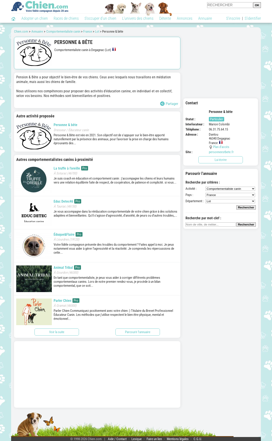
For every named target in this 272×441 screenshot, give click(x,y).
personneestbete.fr (221, 152)
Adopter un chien (34, 18)
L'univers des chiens (137, 18)
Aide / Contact (117, 439)
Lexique (136, 439)
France (87, 32)
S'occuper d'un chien (100, 18)
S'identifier (253, 18)
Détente (165, 18)
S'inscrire (233, 18)
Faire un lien (154, 439)
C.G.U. (197, 439)
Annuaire (205, 18)
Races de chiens (66, 18)
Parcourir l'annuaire (137, 332)
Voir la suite (56, 332)
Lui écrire (221, 160)
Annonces (184, 18)
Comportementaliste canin (63, 32)
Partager (169, 103)
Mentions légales (178, 439)
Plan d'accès (221, 147)
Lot (97, 32)
